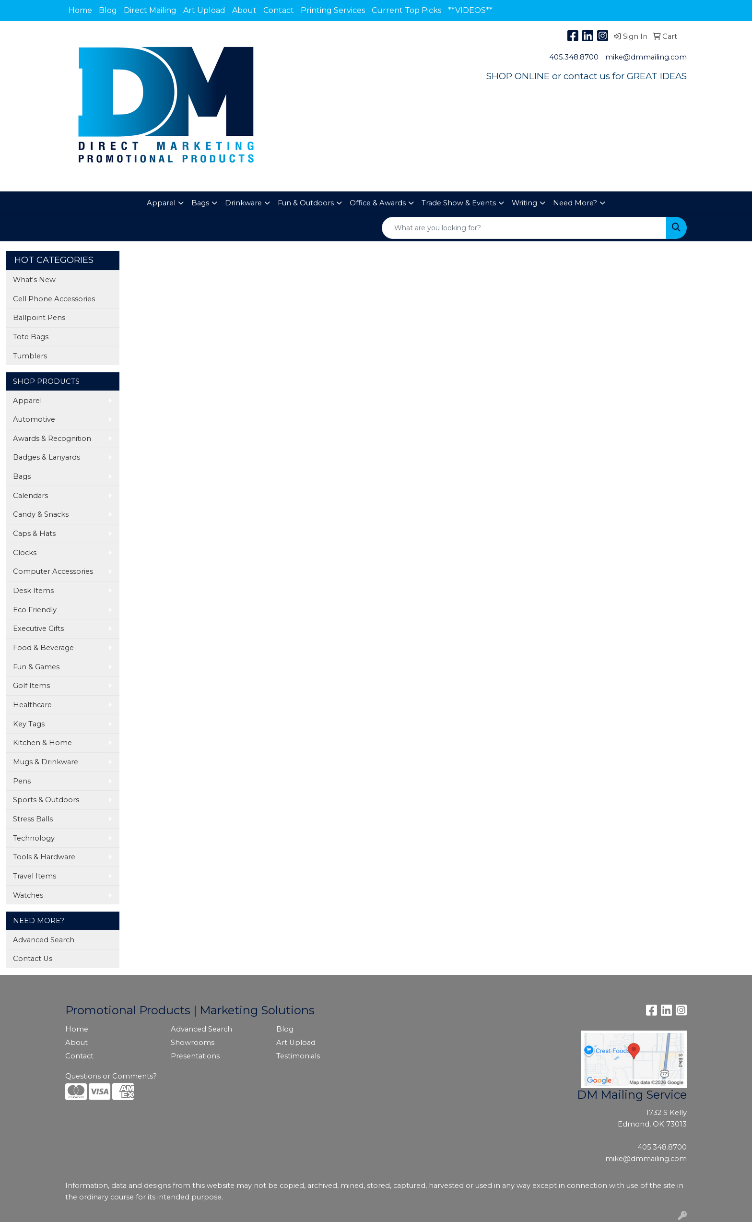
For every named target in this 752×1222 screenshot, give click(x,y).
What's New (34, 279)
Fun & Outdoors (306, 203)
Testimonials (298, 1056)
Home (80, 10)
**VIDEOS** (470, 10)
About (244, 10)
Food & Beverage (43, 647)
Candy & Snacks (41, 514)
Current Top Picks (406, 10)
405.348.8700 (574, 57)
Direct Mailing (150, 10)
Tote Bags (30, 336)
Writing (524, 203)
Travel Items (34, 876)
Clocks (24, 552)
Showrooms (192, 1042)
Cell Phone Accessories (54, 299)
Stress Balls (33, 819)
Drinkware (243, 203)
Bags (200, 203)
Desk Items (33, 590)
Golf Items (31, 685)
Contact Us (32, 958)
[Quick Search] (524, 228)
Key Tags (29, 724)
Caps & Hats (34, 533)
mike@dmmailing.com (646, 57)
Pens (22, 781)
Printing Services (333, 10)
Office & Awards (378, 203)
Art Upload (204, 10)
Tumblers (30, 356)
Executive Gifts (38, 628)
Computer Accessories (53, 571)
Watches (28, 895)
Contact (278, 10)
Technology (34, 838)
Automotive (34, 419)
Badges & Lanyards (46, 457)
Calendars (30, 495)
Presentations (195, 1056)
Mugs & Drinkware (45, 762)
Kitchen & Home (42, 742)
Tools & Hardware (44, 857)
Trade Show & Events (459, 203)
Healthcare (32, 704)
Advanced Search (43, 940)
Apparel (161, 203)
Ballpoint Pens (39, 317)
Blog (108, 10)
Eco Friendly (35, 609)
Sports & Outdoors (46, 799)
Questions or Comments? (111, 1076)
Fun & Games (36, 667)
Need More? (575, 203)
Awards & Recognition (52, 438)
